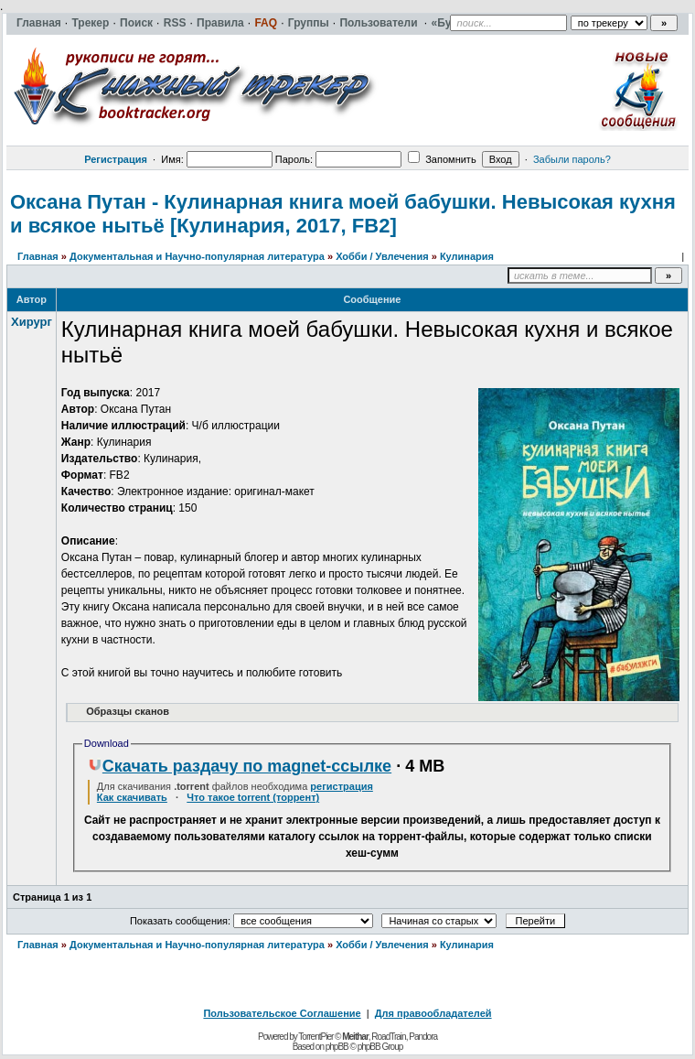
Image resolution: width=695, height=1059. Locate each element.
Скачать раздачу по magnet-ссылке (239, 766)
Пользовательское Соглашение (281, 1013)
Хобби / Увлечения (382, 256)
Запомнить (442, 159)
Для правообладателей (433, 1013)
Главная (38, 256)
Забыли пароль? (572, 159)
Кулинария (467, 256)
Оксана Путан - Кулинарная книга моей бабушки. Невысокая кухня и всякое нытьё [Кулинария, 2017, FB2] (343, 213)
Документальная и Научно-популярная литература (197, 256)
